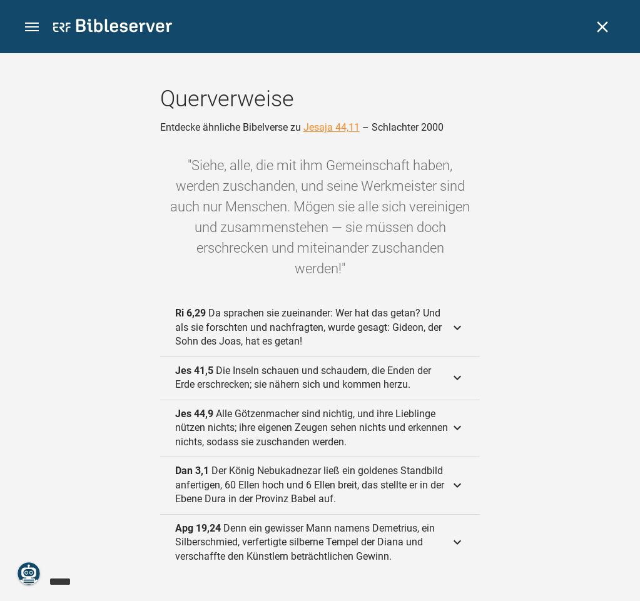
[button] (32, 27)
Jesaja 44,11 (331, 127)
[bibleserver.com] (112, 27)
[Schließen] (602, 26)
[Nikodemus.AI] (29, 573)
